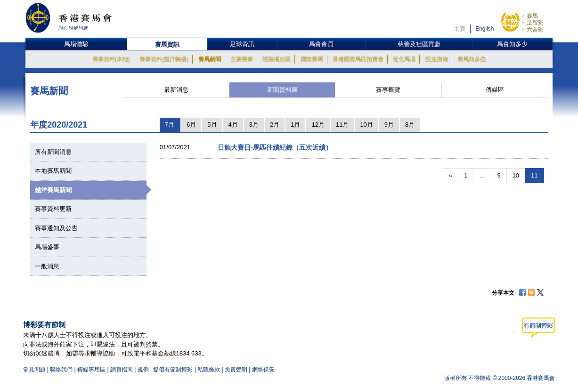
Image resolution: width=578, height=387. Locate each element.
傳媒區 (495, 89)
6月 (191, 124)
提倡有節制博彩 (173, 369)
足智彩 (535, 22)
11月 (342, 124)
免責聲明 (236, 369)
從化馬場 (404, 59)
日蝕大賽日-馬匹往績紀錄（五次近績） (275, 147)
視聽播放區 (276, 59)
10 (516, 175)
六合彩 (535, 29)
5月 (212, 124)
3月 (254, 124)
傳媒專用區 (91, 369)
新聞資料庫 (282, 89)
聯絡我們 (61, 369)
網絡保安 (263, 369)
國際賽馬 (312, 59)
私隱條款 (208, 369)
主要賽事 (241, 59)
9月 (389, 124)
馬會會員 (321, 44)
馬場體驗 (76, 44)
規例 (144, 369)
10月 (366, 124)
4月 (233, 124)
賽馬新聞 (209, 59)
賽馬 (532, 16)
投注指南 (436, 59)
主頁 (459, 28)
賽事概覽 (388, 89)
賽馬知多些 (471, 59)
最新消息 (176, 89)
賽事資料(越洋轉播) (163, 59)
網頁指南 (121, 369)
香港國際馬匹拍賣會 (358, 59)
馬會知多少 (512, 44)
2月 (274, 124)
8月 (410, 124)
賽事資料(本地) (111, 59)
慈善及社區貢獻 (419, 44)
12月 (317, 124)
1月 (295, 124)
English (484, 28)
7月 (169, 124)
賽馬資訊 (167, 44)
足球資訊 (242, 44)
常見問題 (34, 369)
